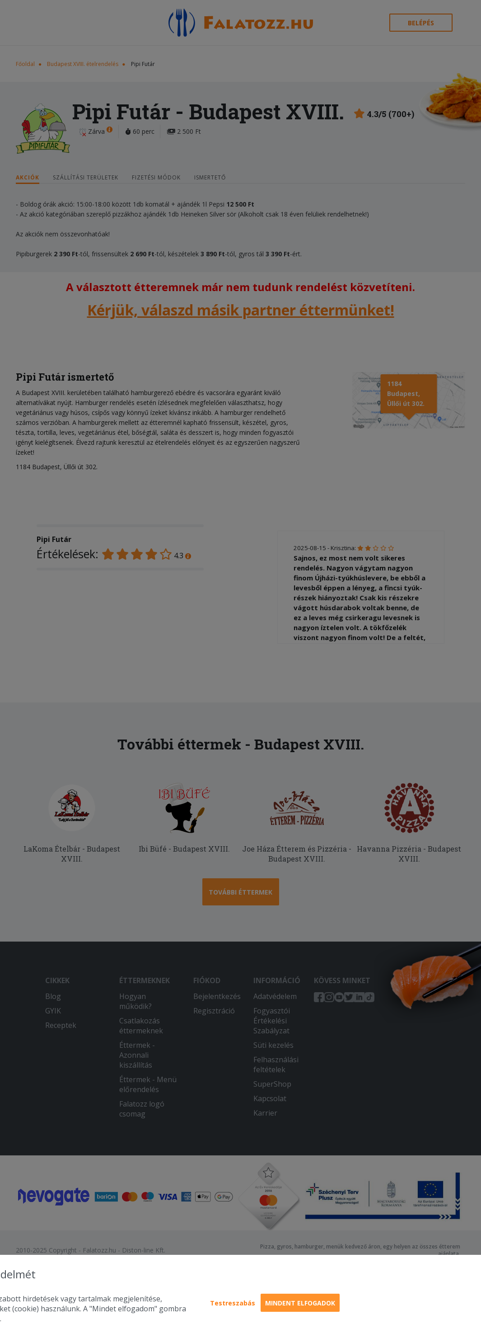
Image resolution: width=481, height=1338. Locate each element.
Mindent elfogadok (300, 1303)
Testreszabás (232, 1303)
